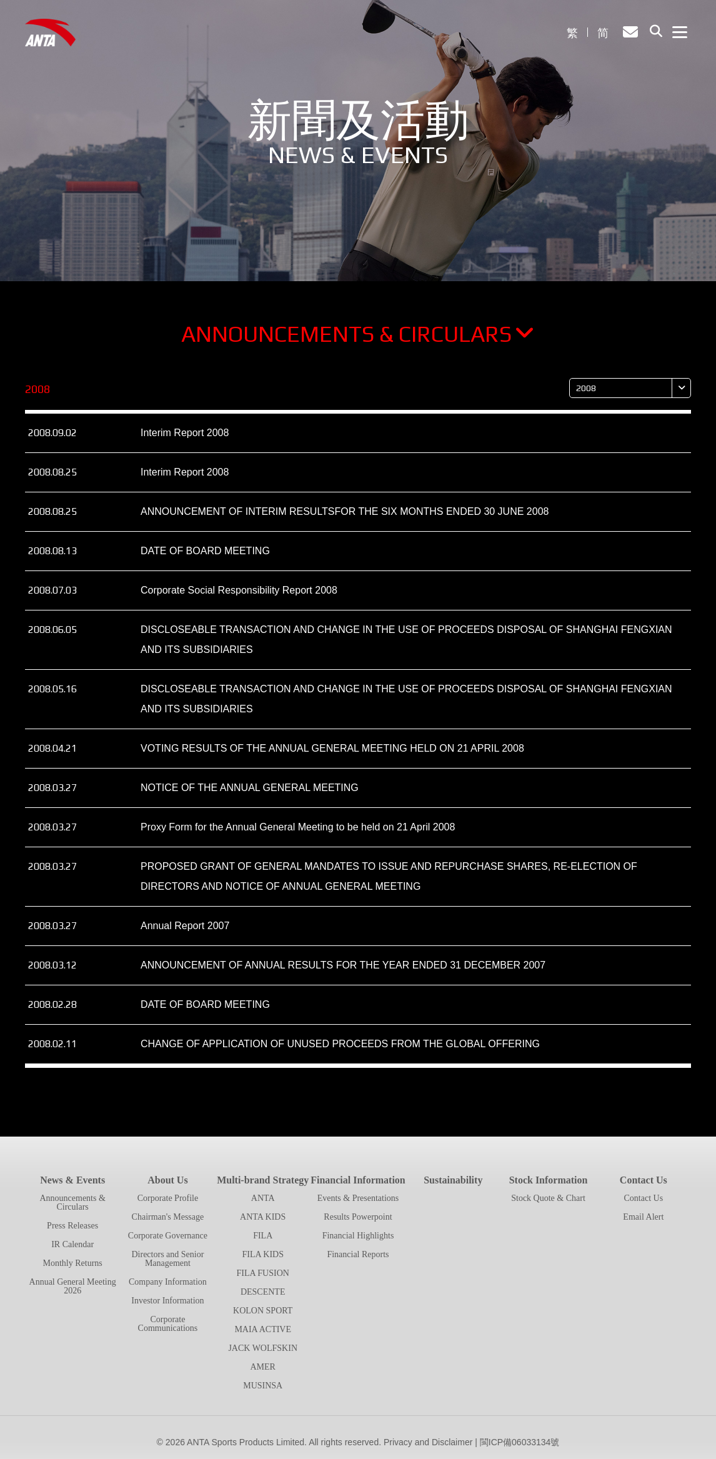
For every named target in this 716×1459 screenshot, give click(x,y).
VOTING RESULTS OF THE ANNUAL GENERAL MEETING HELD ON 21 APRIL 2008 (332, 748)
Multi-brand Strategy (263, 1180)
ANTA (263, 1198)
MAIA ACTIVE (262, 1329)
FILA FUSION (263, 1273)
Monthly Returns (72, 1263)
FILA (262, 1235)
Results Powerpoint (358, 1217)
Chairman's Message (168, 1217)
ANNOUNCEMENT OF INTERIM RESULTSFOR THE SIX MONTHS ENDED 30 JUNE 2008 (345, 511)
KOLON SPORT (262, 1310)
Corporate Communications (168, 1324)
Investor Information (167, 1300)
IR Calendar (72, 1244)
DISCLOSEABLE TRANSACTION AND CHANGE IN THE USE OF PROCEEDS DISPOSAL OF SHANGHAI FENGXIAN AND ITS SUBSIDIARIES (406, 639)
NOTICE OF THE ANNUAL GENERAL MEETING (250, 787)
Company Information (168, 1282)
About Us (167, 1180)
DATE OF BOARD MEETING (205, 550)
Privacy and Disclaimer (428, 1442)
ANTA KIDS (263, 1217)
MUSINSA (262, 1385)
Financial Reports (358, 1254)
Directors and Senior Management (167, 1259)
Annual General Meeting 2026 (72, 1286)
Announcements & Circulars (358, 334)
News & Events (72, 1180)
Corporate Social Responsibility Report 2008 (239, 590)
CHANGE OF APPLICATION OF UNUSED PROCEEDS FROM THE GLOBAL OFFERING (340, 1043)
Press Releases (72, 1225)
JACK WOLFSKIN (262, 1348)
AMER (262, 1367)
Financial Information (358, 1180)
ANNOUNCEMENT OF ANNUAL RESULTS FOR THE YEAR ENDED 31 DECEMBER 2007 (343, 965)
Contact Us (643, 1180)
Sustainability (453, 1180)
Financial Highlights (358, 1235)
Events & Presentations (358, 1198)
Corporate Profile (168, 1198)
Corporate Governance (167, 1235)
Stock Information (548, 1180)
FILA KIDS (263, 1254)
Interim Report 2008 (185, 432)
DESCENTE (263, 1292)
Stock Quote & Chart (548, 1198)
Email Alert (643, 1217)
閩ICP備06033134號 (520, 1442)
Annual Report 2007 (185, 925)
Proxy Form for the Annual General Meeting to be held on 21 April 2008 (298, 827)
